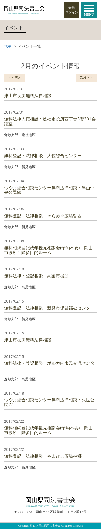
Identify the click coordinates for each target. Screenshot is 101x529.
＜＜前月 (14, 77)
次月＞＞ (86, 77)
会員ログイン (71, 10)
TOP (7, 46)
